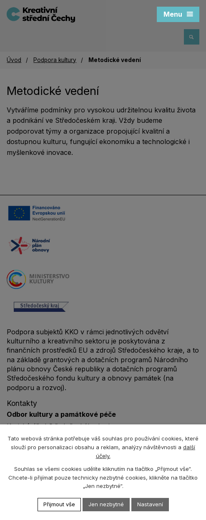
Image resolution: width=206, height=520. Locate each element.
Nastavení (150, 504)
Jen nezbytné (106, 504)
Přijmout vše (59, 504)
